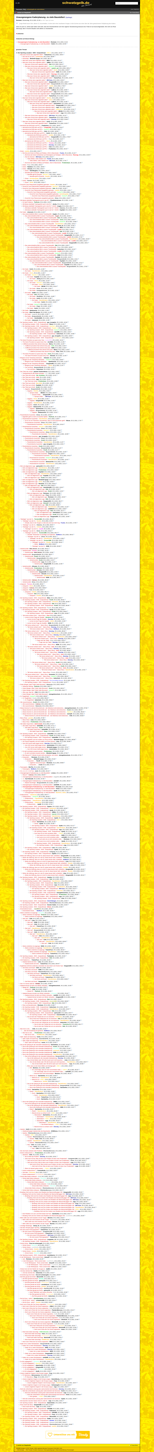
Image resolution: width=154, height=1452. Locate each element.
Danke (29, 1089)
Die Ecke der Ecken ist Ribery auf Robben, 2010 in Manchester (41, 153)
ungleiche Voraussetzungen (37, 762)
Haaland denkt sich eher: (30, 962)
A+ (19, 3)
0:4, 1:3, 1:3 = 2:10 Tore (27, 771)
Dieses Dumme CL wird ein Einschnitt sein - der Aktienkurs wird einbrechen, (42, 708)
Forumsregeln (70, 1450)
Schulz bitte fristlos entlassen (28, 1176)
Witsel (36, 544)
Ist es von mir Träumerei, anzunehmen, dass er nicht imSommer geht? (45, 420)
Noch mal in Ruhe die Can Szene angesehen (33, 1304)
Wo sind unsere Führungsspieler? (29, 1229)
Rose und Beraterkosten (30, 1005)
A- (16, 3)
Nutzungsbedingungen (49, 1450)
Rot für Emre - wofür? (26, 1298)
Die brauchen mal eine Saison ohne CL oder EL (33, 1401)
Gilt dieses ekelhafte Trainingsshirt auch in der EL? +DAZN (39, 206)
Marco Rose (23, 718)
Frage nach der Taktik (43, 640)
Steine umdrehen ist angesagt (28, 913)
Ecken (22, 151)
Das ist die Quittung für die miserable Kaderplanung (35, 1044)
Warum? (25, 775)
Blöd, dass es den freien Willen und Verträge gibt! (41, 1066)
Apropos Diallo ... (34, 392)
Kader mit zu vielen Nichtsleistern (29, 1343)
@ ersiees (51, 20)
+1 (23, 778)
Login (132, 9)
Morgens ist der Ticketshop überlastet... (31, 358)
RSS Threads (28, 1450)
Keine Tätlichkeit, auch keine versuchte (41, 1292)
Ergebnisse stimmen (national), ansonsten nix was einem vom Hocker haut (41, 966)
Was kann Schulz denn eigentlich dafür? (31, 54)
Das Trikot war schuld (26, 371)
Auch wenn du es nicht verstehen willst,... (46, 833)
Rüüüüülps (26, 58)
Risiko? (32, 1109)
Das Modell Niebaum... (48, 1124)
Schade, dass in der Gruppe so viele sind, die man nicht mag (42, 523)
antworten (20, 33)
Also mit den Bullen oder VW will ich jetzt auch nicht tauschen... (45, 1060)
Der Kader (23, 212)
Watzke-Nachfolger (30, 782)
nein (24, 1259)
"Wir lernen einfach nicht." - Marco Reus (34, 615)
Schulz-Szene (24, 1243)
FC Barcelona (26, 1375)
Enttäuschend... (24, 794)
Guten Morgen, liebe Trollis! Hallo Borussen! (32, 684)
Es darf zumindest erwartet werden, (33, 751)
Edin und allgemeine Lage (27, 466)
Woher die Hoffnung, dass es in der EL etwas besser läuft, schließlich (40, 855)
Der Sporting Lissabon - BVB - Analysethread (32, 53)
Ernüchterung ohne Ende (27, 1275)
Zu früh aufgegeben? (26, 1361)
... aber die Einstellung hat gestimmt (33, 1030)
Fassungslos (24, 767)
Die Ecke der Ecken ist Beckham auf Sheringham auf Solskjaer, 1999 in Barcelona (48, 155)
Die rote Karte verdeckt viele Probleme (31, 1151)
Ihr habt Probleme (28, 202)
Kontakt (35, 1450)
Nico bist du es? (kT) (28, 56)
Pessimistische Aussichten (27, 415)
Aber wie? (25, 918)
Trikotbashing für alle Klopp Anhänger (33, 373)
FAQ (24, 9)
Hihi (31, 1068)
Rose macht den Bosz (26, 1404)
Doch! (33, 1093)
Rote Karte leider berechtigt (30, 1332)
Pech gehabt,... (34, 1396)
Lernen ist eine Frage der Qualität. (34, 617)
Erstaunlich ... (26, 757)
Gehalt (34, 821)
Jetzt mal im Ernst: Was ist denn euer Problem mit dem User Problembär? (46, 1158)
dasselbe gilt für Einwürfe (32, 172)
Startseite (19, 9)
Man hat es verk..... (25, 1029)
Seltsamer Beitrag (28, 686)
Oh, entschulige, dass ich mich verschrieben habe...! (47, 1069)
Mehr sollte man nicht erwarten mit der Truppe (33, 1217)
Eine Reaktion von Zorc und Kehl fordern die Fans (37, 1213)
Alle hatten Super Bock (26, 724)
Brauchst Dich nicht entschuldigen (44, 1073)
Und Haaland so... (25, 960)
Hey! (28, 1144)
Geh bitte (25, 1172)
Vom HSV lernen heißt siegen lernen (33, 743)
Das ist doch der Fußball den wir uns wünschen (40, 1016)
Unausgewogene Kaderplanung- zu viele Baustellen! (35, 44)
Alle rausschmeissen (26, 702)
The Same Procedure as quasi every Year (32, 340)
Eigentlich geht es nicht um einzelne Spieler (35, 416)
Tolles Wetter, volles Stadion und (36, 158)
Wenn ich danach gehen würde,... (34, 1168)
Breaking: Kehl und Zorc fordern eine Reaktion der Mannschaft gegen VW (41, 1192)
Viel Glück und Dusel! (29, 967)
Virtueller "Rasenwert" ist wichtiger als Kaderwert (41, 534)
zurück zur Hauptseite (24, 12)
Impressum (40, 1450)
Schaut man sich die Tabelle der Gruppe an (32, 1269)
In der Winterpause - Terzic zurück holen (31, 1257)
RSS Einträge (20, 1450)
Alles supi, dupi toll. (28, 692)
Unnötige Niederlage (26, 1225)
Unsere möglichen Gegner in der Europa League (34, 1373)
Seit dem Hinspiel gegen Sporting (29, 1227)
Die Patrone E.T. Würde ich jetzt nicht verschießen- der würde (40, 755)
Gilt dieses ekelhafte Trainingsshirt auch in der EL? (34, 200)
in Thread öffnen (135, 12)
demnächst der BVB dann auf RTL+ (30, 125)
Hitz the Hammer (30, 157)
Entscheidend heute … (26, 909)
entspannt (23, 584)
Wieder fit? (26, 987)
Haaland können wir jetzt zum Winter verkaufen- (34, 985)
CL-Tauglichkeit (24, 696)
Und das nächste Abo (26, 1271)
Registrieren (136, 9)
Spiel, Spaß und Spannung (28, 1036)
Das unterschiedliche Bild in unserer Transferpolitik (37, 214)
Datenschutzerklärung (61, 1450)
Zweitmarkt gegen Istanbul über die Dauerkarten (36, 1131)
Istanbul (22, 1129)
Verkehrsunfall (24, 548)
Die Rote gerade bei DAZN (28, 1277)
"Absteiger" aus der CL (26, 519)
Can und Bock (29, 367)
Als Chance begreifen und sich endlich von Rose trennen (36, 739)
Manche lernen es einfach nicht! (41, 1113)
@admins (25, 1154)
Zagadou (27, 389)
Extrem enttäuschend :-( (27, 1153)
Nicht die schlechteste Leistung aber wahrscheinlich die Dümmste (39, 1389)
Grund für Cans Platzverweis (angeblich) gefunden (34, 184)
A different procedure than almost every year (35, 344)
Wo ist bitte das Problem (32, 1156)
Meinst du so (33, 1075)
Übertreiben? (38, 1115)
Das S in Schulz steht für (27, 983)
